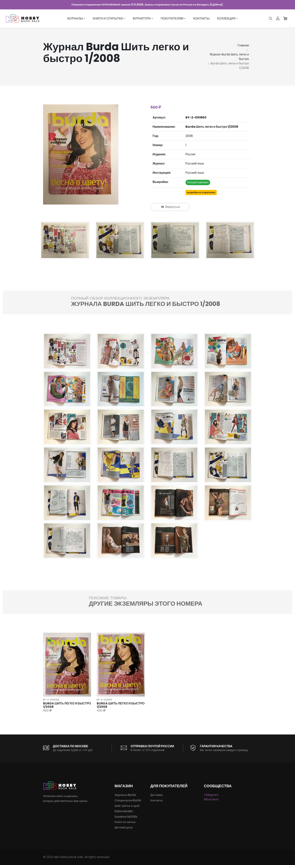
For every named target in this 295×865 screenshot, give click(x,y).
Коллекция (227, 18)
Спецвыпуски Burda (128, 800)
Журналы (76, 18)
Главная (243, 45)
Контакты (201, 18)
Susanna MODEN (126, 817)
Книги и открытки (109, 18)
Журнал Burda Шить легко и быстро (229, 56)
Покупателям (173, 18)
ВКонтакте (211, 799)
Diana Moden (124, 811)
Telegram (211, 795)
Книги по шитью (125, 822)
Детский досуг (124, 827)
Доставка (156, 795)
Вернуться (170, 207)
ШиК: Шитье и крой (127, 806)
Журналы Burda (125, 795)
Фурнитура (143, 18)
